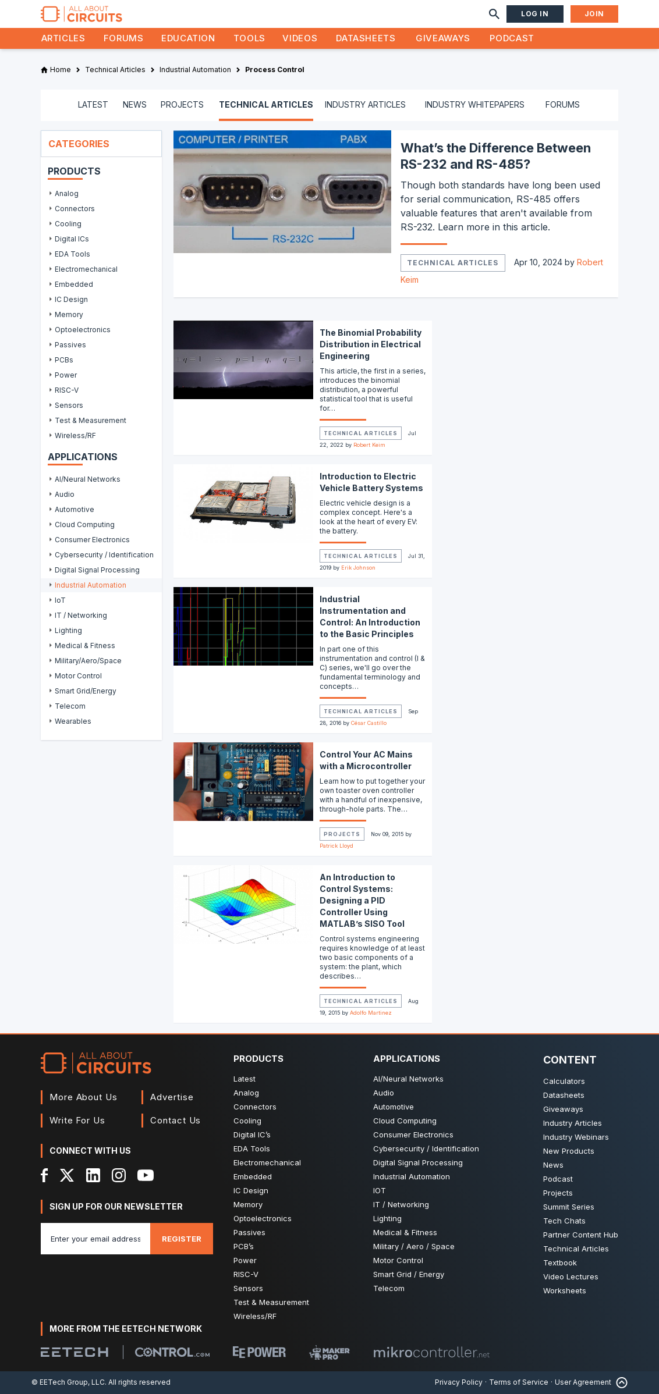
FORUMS (562, 104)
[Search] (494, 14)
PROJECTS (182, 104)
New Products (568, 1150)
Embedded (252, 1176)
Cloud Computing (405, 1120)
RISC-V (245, 1274)
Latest (244, 1078)
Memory (248, 1204)
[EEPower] (259, 1352)
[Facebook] (44, 1175)
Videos (299, 38)
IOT (379, 1190)
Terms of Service (518, 1382)
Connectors (255, 1106)
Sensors (248, 1288)
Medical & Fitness (405, 1232)
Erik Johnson (358, 567)
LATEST (93, 104)
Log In (535, 13)
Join (594, 13)
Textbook (560, 1262)
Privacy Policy (459, 1382)
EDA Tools (251, 1148)
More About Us (83, 1097)
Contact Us (175, 1120)
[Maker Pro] (329, 1352)
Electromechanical (267, 1162)
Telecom (389, 1288)
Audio (383, 1092)
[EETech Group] (74, 1352)
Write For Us (77, 1120)
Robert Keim (369, 445)
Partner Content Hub (580, 1234)
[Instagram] (119, 1175)
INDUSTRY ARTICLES (365, 104)
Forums (124, 38)
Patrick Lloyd (336, 845)
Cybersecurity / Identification (426, 1148)
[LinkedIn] (93, 1175)
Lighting (387, 1218)
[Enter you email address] (95, 1238)
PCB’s (243, 1246)
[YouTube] (145, 1175)
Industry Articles (572, 1123)
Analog (246, 1092)
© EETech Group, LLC (68, 1382)
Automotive (393, 1106)
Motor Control (398, 1260)
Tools (249, 38)
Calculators (564, 1081)
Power (245, 1260)
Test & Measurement (271, 1302)
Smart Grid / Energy (408, 1274)
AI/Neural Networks (408, 1078)
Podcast (512, 38)
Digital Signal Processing (418, 1162)
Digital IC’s (252, 1134)
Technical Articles (452, 262)
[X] (67, 1175)
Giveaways (443, 38)
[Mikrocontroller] (431, 1352)
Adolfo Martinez (371, 1012)
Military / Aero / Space (414, 1246)
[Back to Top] (619, 1382)
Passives (249, 1232)
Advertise (171, 1097)
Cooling (247, 1120)
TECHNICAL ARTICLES (266, 104)
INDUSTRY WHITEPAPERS (475, 104)
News (553, 1164)
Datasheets (365, 38)
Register (181, 1238)
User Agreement (583, 1382)
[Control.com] (172, 1352)
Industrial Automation (411, 1176)
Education (188, 38)
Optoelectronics (262, 1218)
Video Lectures (570, 1276)
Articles (63, 38)
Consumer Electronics (413, 1134)
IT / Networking (401, 1204)
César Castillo (369, 723)
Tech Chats (564, 1220)
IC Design (250, 1190)
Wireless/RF (255, 1316)
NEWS (135, 104)
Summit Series (568, 1206)
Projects (342, 834)
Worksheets (564, 1290)
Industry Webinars (576, 1136)
